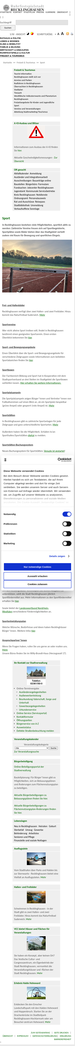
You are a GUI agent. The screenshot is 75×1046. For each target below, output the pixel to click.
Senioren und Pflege (24, 836)
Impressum (22, 1036)
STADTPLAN (29, 12)
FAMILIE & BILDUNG (10, 47)
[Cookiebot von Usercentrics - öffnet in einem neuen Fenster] (57, 460)
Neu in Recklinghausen (25, 826)
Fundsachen (20, 187)
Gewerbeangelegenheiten (32, 706)
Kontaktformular (25, 716)
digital (31, 435)
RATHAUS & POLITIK (10, 38)
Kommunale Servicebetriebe (40, 191)
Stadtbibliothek (22, 205)
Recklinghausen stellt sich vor (27, 76)
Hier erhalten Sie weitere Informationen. (40, 382)
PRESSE (40, 12)
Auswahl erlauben (38, 576)
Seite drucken (61, 1032)
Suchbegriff (5, 22)
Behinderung (20, 833)
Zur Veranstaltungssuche (26, 751)
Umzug (28, 829)
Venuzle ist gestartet (54, 450)
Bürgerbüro (31, 184)
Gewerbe (38, 829)
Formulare (43, 184)
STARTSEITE (6, 12)
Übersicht (7, 1036)
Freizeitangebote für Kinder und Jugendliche (34, 102)
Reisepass (40, 201)
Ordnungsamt (21, 198)
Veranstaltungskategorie (36, 744)
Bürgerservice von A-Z (28, 723)
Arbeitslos (34, 833)
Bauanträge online (41, 180)
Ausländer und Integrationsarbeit (31, 177)
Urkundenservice (27, 709)
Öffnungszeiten (24, 720)
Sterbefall (19, 829)
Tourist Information (23, 73)
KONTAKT (17, 12)
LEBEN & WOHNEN (9, 41)
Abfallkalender (21, 173)
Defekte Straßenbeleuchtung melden (35, 730)
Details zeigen (57, 556)
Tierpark (18, 92)
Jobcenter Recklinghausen (40, 187)
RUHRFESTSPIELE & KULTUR (15, 53)
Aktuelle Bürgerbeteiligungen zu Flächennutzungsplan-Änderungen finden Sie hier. (35, 809)
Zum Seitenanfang (40, 1032)
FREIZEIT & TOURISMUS (12, 56)
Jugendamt (19, 191)
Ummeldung (37, 205)
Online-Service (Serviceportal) (32, 713)
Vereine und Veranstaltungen (27, 108)
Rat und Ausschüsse (24, 201)
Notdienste (42, 194)
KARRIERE (50, 12)
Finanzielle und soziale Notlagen (30, 840)
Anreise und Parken (23, 80)
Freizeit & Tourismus (26, 62)
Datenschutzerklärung (44, 1036)
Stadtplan (18, 89)
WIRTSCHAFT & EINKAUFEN (14, 50)
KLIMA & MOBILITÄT (10, 44)
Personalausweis (37, 198)
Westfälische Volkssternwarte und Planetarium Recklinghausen (35, 97)
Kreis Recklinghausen (24, 194)
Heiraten (43, 826)
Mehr (42, 314)
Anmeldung (35, 173)
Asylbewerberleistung (30, 695)
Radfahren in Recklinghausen (27, 83)
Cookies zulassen (37, 584)
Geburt (52, 826)
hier (19, 150)
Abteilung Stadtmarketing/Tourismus (31, 111)
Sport (42, 62)
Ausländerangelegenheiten (32, 692)
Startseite (7, 62)
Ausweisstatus (24, 727)
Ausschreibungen (22, 180)
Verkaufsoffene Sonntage (26, 208)
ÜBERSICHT (62, 12)
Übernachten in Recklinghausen (28, 86)
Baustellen (19, 184)
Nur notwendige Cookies (37, 567)
